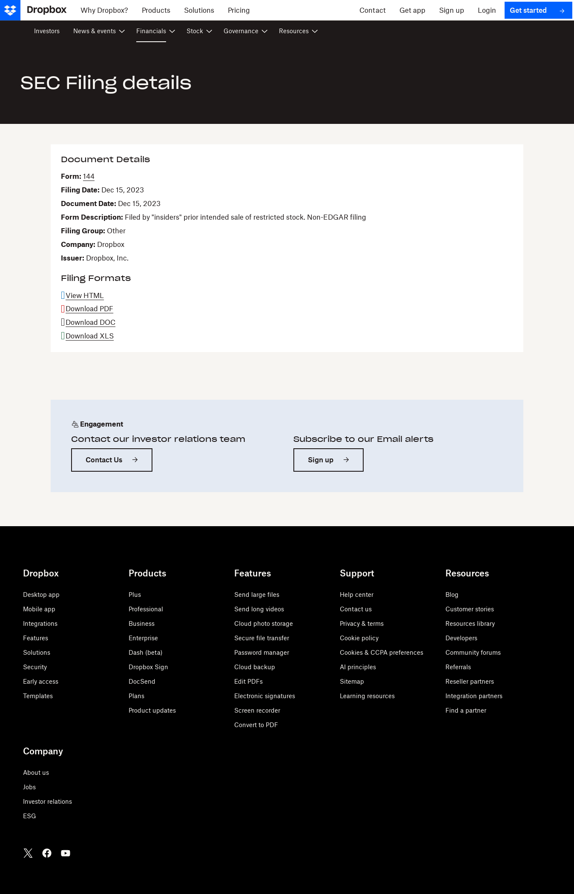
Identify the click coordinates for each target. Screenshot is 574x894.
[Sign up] (451, 10)
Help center (356, 594)
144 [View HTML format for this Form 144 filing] (89, 176)
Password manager (261, 652)
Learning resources (367, 695)
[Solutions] (199, 10)
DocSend (142, 681)
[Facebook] (47, 853)
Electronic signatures (264, 695)
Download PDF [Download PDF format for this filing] (89, 308)
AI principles (358, 666)
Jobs (29, 787)
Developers (461, 638)
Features (35, 638)
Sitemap (352, 681)
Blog (452, 594)
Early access (40, 681)
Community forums (473, 652)
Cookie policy (359, 638)
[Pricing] (239, 10)
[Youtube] (65, 853)
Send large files (256, 594)
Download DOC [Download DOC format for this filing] (90, 322)
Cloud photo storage (263, 623)
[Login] (487, 10)
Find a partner (465, 710)
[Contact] (373, 10)
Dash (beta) (146, 652)
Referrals (458, 666)
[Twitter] (28, 853)
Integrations (40, 623)
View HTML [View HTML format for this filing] (85, 295)
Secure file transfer (261, 638)
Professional (146, 609)
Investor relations (47, 801)
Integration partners (473, 695)
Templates (38, 695)
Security (35, 666)
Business (142, 623)
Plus (135, 594)
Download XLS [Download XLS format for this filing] (90, 336)
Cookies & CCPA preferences (381, 652)
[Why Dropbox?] (104, 10)
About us (36, 772)
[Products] (156, 10)
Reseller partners (469, 681)
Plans (136, 695)
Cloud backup (254, 666)
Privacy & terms (362, 623)
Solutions (36, 652)
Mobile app (39, 609)
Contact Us (104, 460)
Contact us (356, 609)
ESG (29, 816)
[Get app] (412, 10)
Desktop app (41, 594)
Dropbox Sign (148, 666)
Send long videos (259, 609)
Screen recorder (257, 710)
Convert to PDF (256, 724)
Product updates (152, 710)
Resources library (470, 623)
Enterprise (143, 638)
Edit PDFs (248, 681)
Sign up (320, 460)
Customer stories (469, 609)
